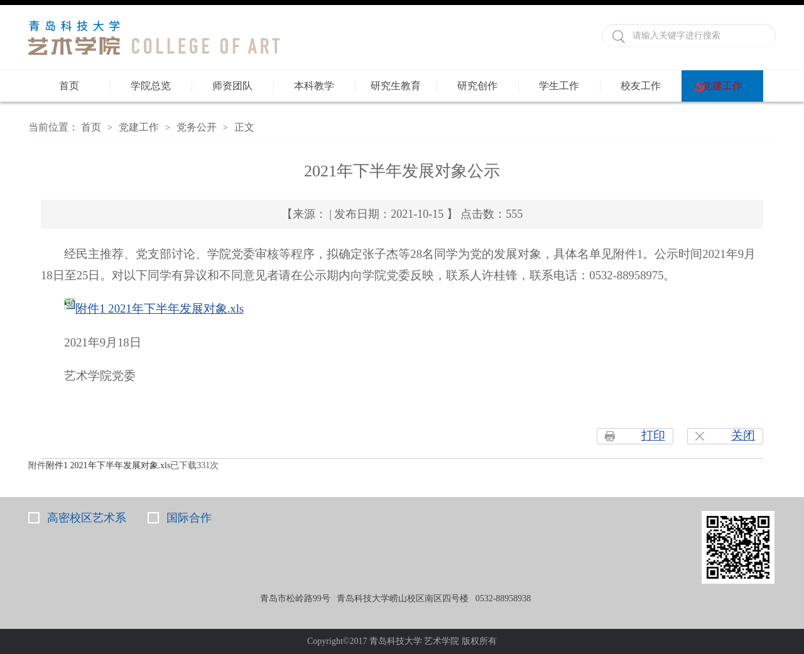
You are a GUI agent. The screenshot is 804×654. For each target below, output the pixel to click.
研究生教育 (396, 85)
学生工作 (559, 85)
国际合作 (189, 518)
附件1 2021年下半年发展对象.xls (159, 308)
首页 (69, 85)
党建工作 (722, 85)
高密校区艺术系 (86, 518)
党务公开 (197, 127)
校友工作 (641, 85)
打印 (653, 435)
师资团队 (232, 85)
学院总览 (151, 85)
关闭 (743, 435)
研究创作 (477, 85)
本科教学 (314, 85)
